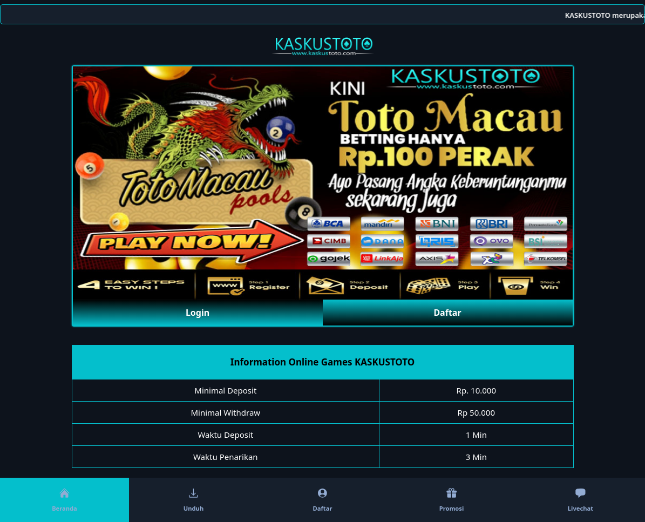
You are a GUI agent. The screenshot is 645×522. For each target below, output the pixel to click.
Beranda (64, 500)
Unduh (193, 500)
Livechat (580, 500)
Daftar (447, 312)
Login (197, 312)
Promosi (451, 500)
